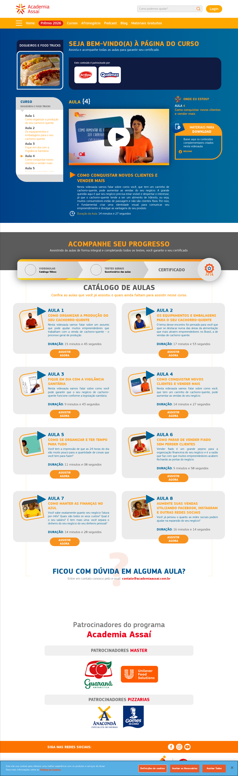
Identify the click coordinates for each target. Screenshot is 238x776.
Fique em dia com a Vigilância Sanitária (42, 147)
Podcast (110, 23)
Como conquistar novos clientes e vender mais (180, 381)
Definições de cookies (152, 768)
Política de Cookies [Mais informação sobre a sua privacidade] (50, 769)
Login (214, 9)
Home (30, 23)
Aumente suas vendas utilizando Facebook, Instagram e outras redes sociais (187, 508)
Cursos (72, 23)
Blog (124, 23)
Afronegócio (90, 23)
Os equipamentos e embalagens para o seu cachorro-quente (42, 133)
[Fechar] (232, 768)
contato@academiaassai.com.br (146, 578)
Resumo (187, 151)
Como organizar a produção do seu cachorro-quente (42, 119)
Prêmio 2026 (51, 23)
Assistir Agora (65, 353)
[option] (119, 714)
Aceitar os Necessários (184, 768)
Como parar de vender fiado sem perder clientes (184, 441)
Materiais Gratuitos (146, 23)
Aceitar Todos (214, 768)
